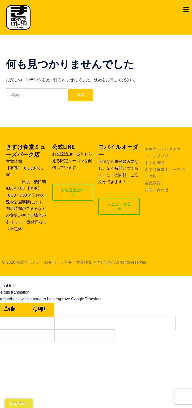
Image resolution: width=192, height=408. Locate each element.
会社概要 (153, 183)
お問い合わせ (157, 190)
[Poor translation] (39, 310)
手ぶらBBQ (154, 162)
